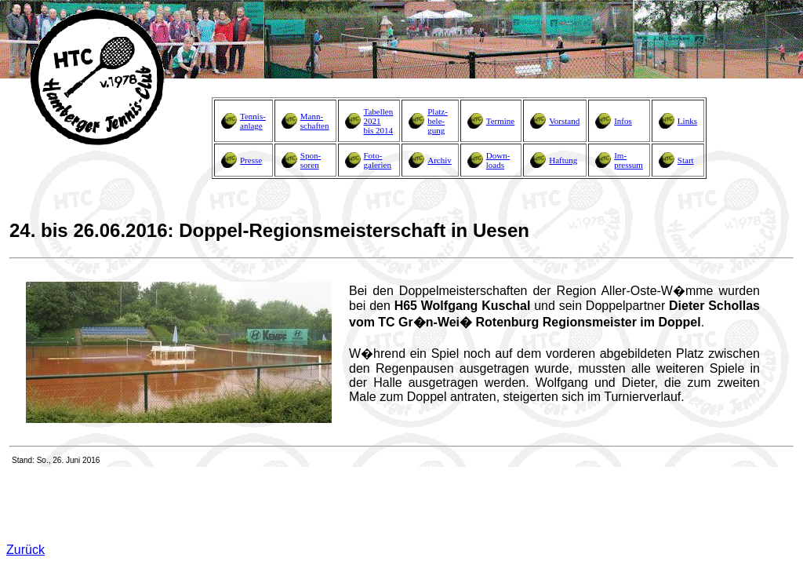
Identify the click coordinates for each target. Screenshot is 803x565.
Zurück (25, 549)
